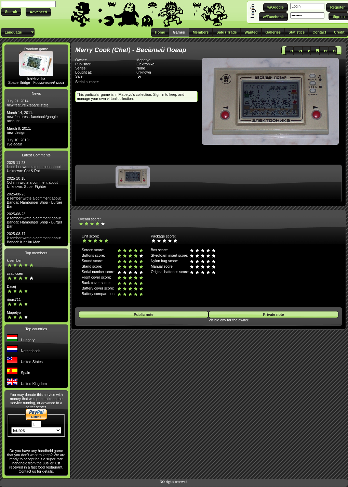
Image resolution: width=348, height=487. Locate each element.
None (140, 68)
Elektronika (36, 78)
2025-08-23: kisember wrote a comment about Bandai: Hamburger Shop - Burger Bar (34, 200)
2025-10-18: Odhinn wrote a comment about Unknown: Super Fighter (32, 182)
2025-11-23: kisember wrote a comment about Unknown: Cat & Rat (34, 167)
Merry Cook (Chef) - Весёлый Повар (130, 49)
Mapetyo (14, 312)
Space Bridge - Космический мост (36, 82)
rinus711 (14, 299)
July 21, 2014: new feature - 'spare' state (28, 103)
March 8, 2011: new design (19, 130)
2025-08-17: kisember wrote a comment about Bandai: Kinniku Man (34, 238)
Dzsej (11, 286)
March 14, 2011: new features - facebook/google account (32, 117)
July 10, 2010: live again (18, 142)
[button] (11, 12)
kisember (14, 260)
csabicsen (15, 273)
